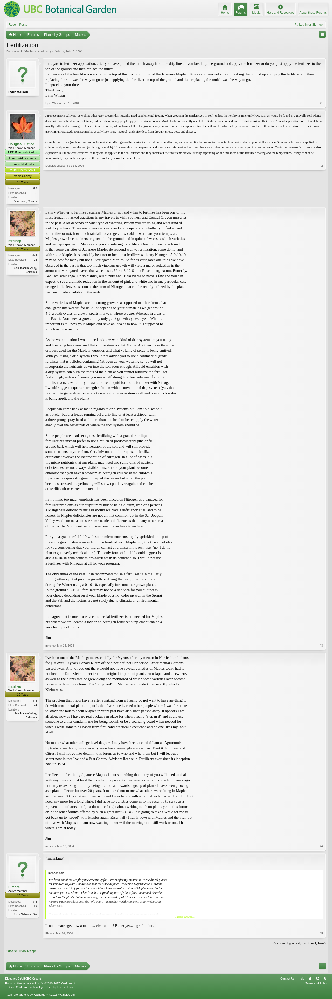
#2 (321, 200)
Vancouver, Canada (25, 201)
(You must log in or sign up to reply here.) (299, 943)
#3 (321, 646)
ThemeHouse (65, 987)
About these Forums (313, 13)
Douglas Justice (21, 144)
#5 (321, 934)
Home (310, 979)
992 (34, 188)
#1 (321, 103)
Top (317, 979)
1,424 (33, 255)
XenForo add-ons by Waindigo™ (27, 995)
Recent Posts (18, 24)
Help (301, 979)
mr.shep (14, 241)
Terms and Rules (316, 984)
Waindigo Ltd (66, 995)
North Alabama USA (25, 914)
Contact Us (287, 979)
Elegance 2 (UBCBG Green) (23, 979)
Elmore (14, 888)
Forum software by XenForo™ (41, 984)
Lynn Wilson (56, 51)
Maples (29, 51)
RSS (325, 979)
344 (34, 902)
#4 (321, 846)
